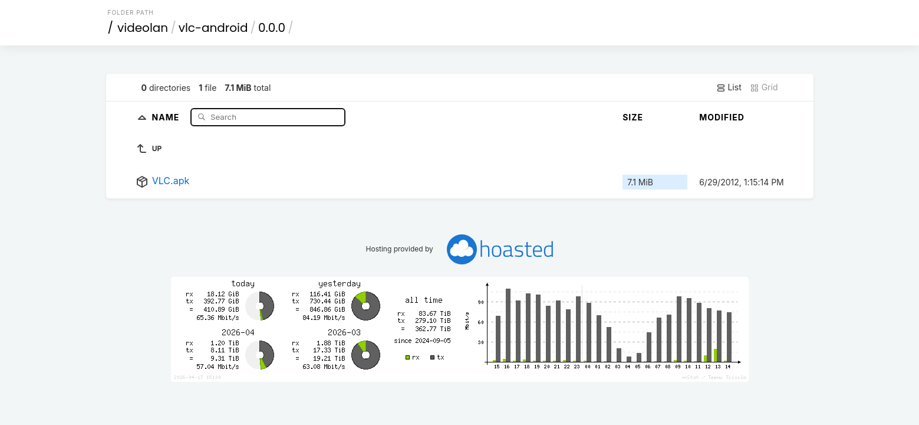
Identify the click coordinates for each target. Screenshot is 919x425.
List (729, 87)
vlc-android (213, 27)
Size (632, 117)
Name (167, 117)
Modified (722, 117)
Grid (764, 87)
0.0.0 (271, 27)
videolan (142, 27)
